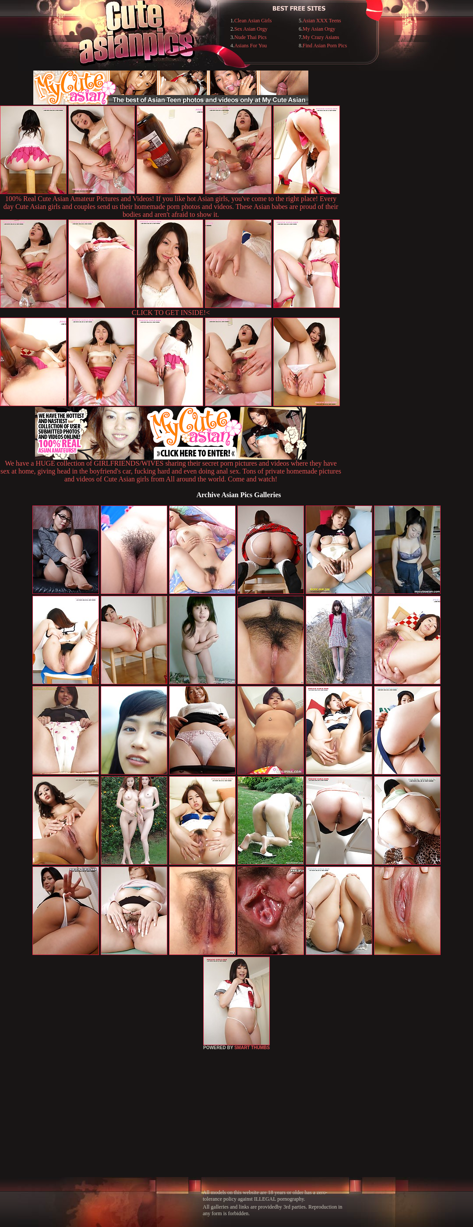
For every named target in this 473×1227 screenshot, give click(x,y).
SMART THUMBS (252, 1047)
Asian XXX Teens (322, 21)
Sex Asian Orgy (251, 29)
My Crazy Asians (321, 37)
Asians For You (250, 45)
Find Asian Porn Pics (325, 45)
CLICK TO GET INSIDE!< (171, 312)
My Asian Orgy (319, 29)
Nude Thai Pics (250, 37)
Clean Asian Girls (253, 21)
